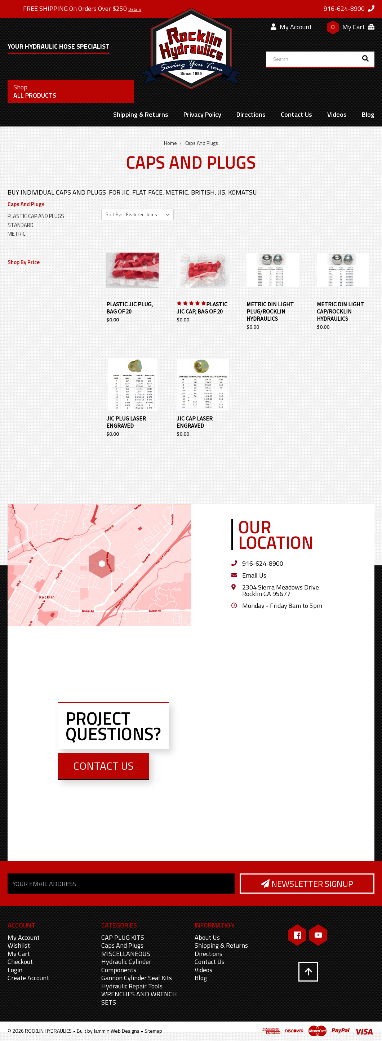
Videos (337, 114)
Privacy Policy (202, 114)
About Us (207, 937)
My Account (291, 27)
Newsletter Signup (307, 883)
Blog (368, 114)
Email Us (254, 575)
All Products (34, 91)
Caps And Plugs (201, 143)
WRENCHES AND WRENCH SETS (139, 998)
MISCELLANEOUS (125, 953)
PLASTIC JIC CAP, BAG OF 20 (202, 308)
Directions (251, 114)
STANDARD (21, 225)
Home (170, 143)
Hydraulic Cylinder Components (126, 966)
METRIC (17, 234)
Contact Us (296, 114)
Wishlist (19, 945)
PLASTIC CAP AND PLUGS (36, 216)
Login (15, 970)
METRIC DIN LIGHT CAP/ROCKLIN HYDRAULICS (340, 311)
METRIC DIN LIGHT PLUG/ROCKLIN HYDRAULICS (270, 311)
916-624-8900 (262, 563)
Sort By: (114, 214)
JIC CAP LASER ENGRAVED (195, 422)
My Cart (19, 953)
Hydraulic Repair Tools (132, 986)
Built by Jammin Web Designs (108, 1031)
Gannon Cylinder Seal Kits (136, 978)
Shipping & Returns (140, 114)
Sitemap (153, 1031)
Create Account (28, 978)
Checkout (20, 961)
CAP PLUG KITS (122, 937)
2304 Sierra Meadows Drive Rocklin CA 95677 (280, 590)
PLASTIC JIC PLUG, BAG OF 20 (129, 308)
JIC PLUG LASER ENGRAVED (126, 422)
